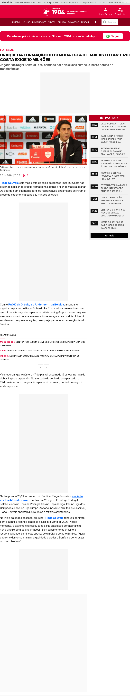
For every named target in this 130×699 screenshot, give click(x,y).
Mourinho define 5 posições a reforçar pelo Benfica (113, 176)
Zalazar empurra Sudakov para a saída (78, 2)
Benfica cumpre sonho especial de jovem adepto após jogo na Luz (46, 350)
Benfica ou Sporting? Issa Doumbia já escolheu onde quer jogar (113, 213)
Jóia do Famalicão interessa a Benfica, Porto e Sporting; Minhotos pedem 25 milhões (112, 200)
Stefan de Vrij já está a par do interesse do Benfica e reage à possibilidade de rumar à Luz (114, 188)
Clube (26, 22)
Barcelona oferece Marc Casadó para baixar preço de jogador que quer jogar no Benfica (112, 139)
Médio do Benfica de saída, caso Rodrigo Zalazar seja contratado (112, 225)
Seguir (113, 36)
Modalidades (39, 22)
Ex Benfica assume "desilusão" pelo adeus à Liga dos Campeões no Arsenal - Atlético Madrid (114, 163)
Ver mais (109, 235)
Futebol (16, 22)
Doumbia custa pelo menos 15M (114, 2)
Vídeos (51, 22)
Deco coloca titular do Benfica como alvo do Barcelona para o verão (113, 126)
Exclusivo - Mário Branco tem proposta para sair (36, 2)
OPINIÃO (62, 22)
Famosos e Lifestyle (78, 22)
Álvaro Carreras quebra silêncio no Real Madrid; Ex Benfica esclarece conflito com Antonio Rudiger (114, 151)
